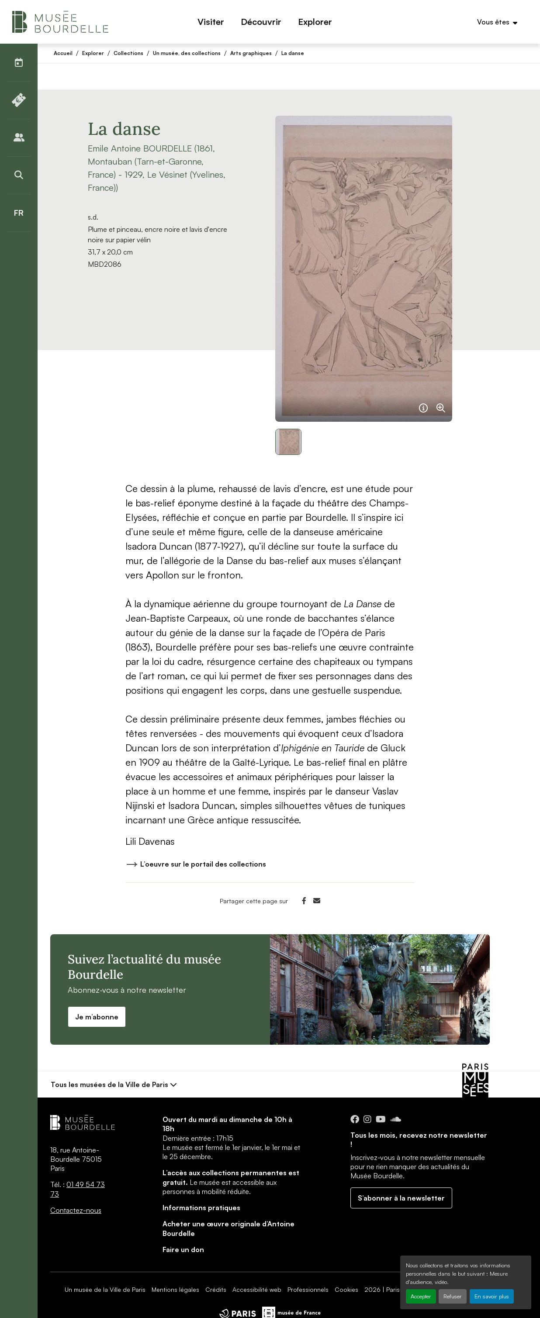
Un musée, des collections (187, 53)
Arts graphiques (251, 53)
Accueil (63, 53)
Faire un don (183, 1249)
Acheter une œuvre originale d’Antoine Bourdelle (228, 1228)
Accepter (421, 1296)
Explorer (93, 53)
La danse (292, 53)
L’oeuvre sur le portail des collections (195, 866)
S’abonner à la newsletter (401, 1198)
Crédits (215, 1289)
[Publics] (19, 137)
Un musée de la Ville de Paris (105, 1289)
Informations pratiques (201, 1207)
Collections (128, 53)
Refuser (452, 1296)
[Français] (19, 212)
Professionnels (308, 1289)
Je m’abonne (96, 1016)
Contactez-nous (75, 1210)
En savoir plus (491, 1296)
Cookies (346, 1289)
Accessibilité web (256, 1289)
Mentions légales (175, 1289)
